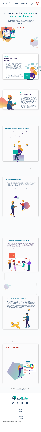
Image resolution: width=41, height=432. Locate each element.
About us (20, 417)
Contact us (11, 3)
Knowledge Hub (24, 3)
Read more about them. (20, 395)
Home (20, 413)
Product (5, 3)
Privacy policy (20, 424)
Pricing (16, 3)
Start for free (37, 3)
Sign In (32, 3)
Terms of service (20, 422)
